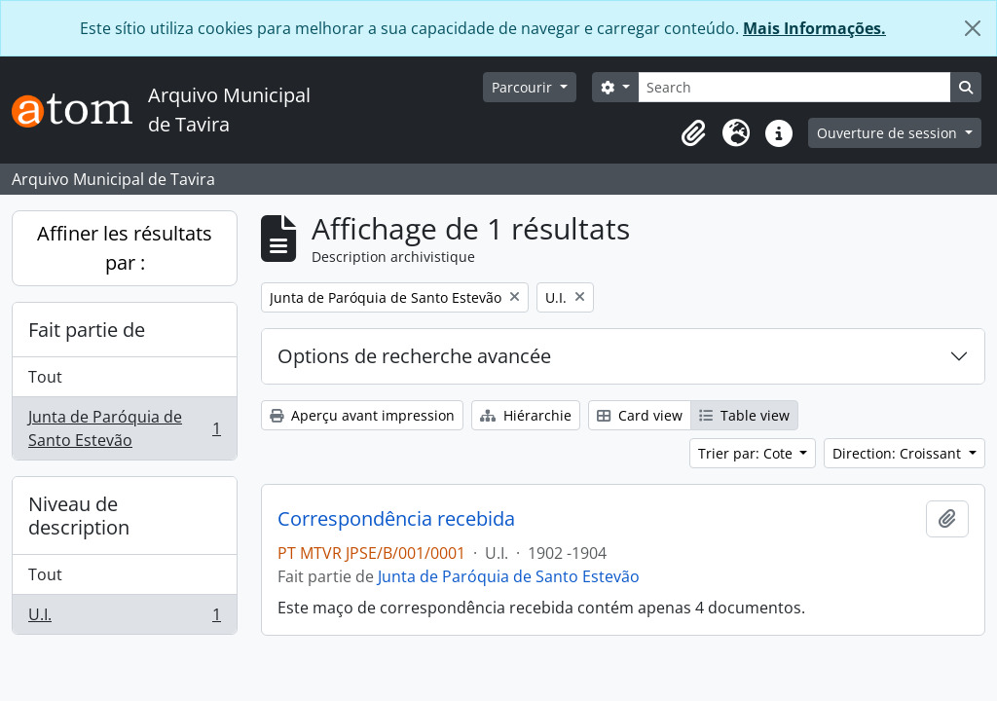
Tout (45, 376)
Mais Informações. (814, 28)
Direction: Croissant (898, 453)
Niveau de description (78, 515)
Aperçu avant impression (362, 415)
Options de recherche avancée (414, 356)
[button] (693, 133)
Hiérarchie (526, 415)
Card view (640, 415)
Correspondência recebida (396, 519)
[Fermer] (972, 28)
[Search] (794, 87)
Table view (744, 415)
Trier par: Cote (747, 453)
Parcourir (524, 87)
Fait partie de (86, 329)
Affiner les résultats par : (124, 248)
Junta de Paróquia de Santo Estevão (124, 428)
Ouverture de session (889, 133)
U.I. (124, 618)
